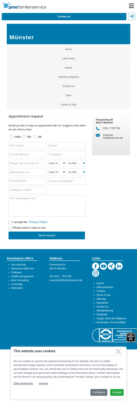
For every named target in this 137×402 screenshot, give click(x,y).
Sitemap (101, 298)
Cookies (101, 291)
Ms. (29, 136)
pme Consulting (19, 280)
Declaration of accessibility (111, 322)
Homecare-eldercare (22, 268)
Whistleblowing (104, 310)
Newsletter (102, 302)
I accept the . (31, 222)
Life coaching (18, 264)
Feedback (101, 314)
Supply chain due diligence (111, 318)
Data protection (104, 287)
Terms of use (103, 295)
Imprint (100, 283)
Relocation (17, 288)
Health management (22, 276)
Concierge (17, 284)
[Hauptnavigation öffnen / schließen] (131, 6)
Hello (18, 136)
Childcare (16, 272)
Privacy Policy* (38, 222)
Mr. (40, 136)
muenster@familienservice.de (65, 280)
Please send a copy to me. (29, 227)
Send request (46, 235)
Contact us (64, 16)
